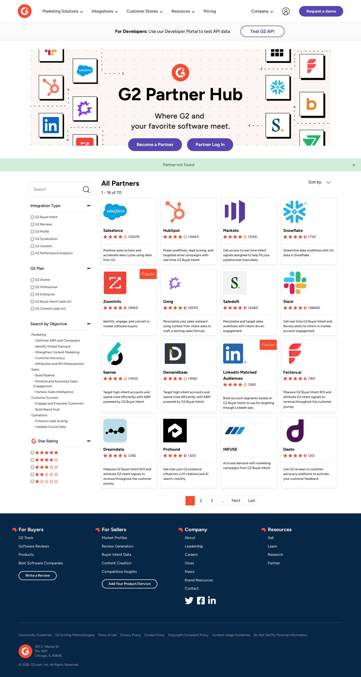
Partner (274, 563)
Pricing (210, 11)
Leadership (194, 546)
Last (251, 500)
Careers (191, 554)
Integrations (102, 11)
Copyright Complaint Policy (188, 635)
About (190, 537)
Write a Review (37, 575)
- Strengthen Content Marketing (56, 352)
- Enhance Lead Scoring (50, 421)
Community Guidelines (35, 635)
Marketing (38, 334)
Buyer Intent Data (116, 554)
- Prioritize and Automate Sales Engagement (55, 383)
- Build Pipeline (44, 375)
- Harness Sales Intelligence (53, 392)
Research (275, 554)
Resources (180, 11)
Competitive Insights (119, 571)
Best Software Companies (41, 563)
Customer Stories (142, 11)
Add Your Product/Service (130, 584)
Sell (271, 537)
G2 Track (26, 537)
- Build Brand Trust (46, 409)
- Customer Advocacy (49, 358)
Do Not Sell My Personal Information (280, 635)
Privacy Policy (130, 635)
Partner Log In (210, 144)
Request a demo (321, 11)
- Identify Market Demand (51, 346)
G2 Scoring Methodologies (75, 635)
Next (236, 500)
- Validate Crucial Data (49, 427)
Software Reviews (34, 546)
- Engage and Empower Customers (58, 403)
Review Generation (117, 546)
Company (259, 11)
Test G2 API (262, 31)
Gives (189, 563)
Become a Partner (155, 144)
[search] (60, 189)
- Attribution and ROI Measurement (58, 364)
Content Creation (116, 563)
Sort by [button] (319, 182)
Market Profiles (114, 537)
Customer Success (44, 397)
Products (26, 554)
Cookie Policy (154, 635)
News (190, 571)
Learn (272, 546)
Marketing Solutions (60, 11)
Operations (39, 415)
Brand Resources (199, 580)
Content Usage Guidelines (231, 635)
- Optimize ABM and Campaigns (56, 340)
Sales (35, 369)
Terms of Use (107, 635)
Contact (192, 588)
